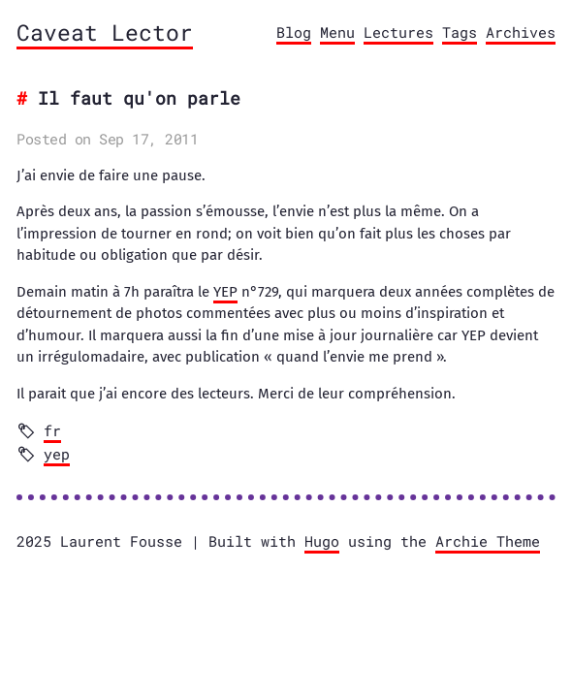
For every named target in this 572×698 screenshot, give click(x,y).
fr (52, 430)
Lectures (398, 32)
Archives (521, 32)
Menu (337, 32)
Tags (459, 32)
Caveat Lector (104, 32)
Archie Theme (487, 541)
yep (57, 453)
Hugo (321, 541)
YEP (225, 292)
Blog (293, 32)
